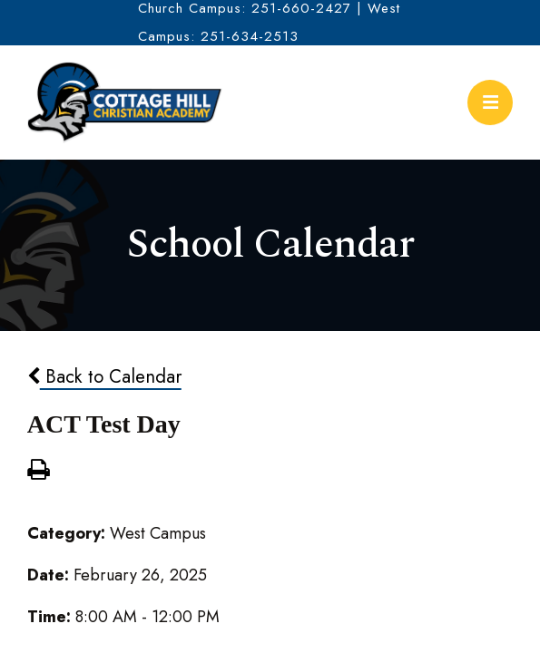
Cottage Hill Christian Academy (125, 102)
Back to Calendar (104, 376)
